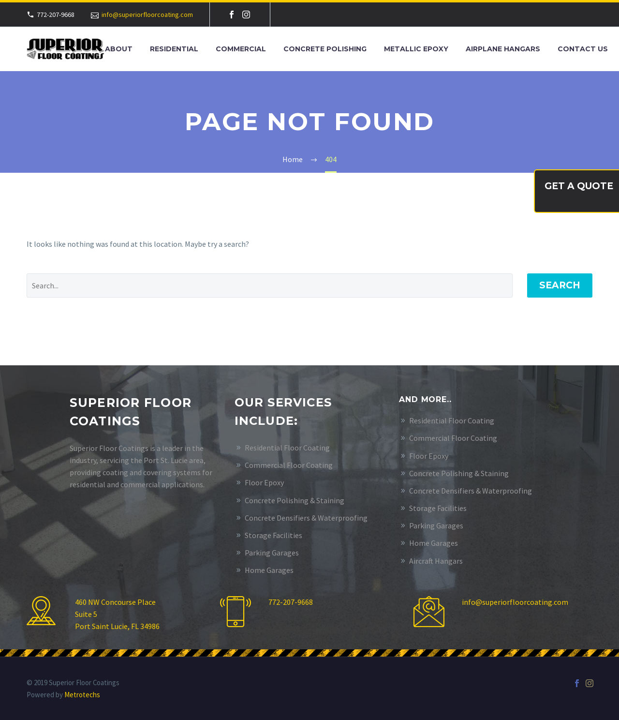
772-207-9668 (290, 602)
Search (559, 285)
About (119, 49)
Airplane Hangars (503, 49)
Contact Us (583, 49)
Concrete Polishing (325, 49)
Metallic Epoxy (416, 49)
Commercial (241, 49)
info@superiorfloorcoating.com (147, 14)
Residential (174, 49)
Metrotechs (82, 694)
